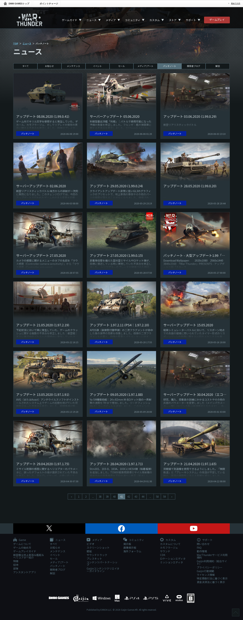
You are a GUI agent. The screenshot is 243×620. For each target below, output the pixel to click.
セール (121, 66)
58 (157, 496)
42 (128, 496)
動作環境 (202, 551)
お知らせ (49, 66)
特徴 (15, 561)
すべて (25, 66)
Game (19, 540)
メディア (111, 20)
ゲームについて (22, 544)
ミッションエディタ (171, 562)
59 (164, 496)
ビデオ (90, 544)
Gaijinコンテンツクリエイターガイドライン (103, 569)
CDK (162, 555)
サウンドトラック (97, 555)
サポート (191, 20)
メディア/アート (145, 66)
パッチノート (169, 66)
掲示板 (127, 544)
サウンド (165, 551)
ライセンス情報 (206, 574)
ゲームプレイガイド (24, 551)
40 (114, 496)
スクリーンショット (98, 547)
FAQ (199, 547)
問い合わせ (203, 544)
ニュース (91, 20)
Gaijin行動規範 (205, 571)
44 (143, 496)
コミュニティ (132, 20)
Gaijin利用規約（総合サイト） (212, 562)
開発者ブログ (193, 66)
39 (107, 496)
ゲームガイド (69, 20)
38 (100, 496)
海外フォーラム (132, 551)
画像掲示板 (129, 547)
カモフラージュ (169, 547)
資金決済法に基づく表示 (211, 582)
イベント (97, 66)
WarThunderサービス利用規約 (212, 556)
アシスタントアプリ (24, 572)
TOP (15, 43)
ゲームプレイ (217, 19)
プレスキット (94, 558)
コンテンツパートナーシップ (102, 563)
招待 (15, 565)
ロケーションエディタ (173, 558)
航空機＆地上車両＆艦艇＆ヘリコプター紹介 (28, 556)
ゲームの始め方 (22, 547)
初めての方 (235, 3)
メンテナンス (73, 66)
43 (136, 496)
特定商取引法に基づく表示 (212, 578)
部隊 (15, 568)
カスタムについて (170, 544)
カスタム (154, 20)
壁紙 (89, 551)
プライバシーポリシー (209, 567)
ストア (173, 20)
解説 (217, 66)
